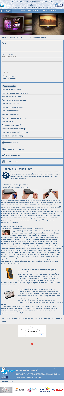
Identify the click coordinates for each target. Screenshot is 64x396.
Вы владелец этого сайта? (28, 335)
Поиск (4, 43)
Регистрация (8, 76)
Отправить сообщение (13, 149)
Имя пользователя (9, 56)
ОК (41, 334)
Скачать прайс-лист (11, 155)
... (28, 37)
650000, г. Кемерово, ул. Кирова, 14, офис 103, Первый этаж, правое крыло (32, 5)
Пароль (4, 64)
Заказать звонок (10, 142)
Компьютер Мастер (14, 37)
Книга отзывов (10, 161)
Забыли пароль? (10, 79)
